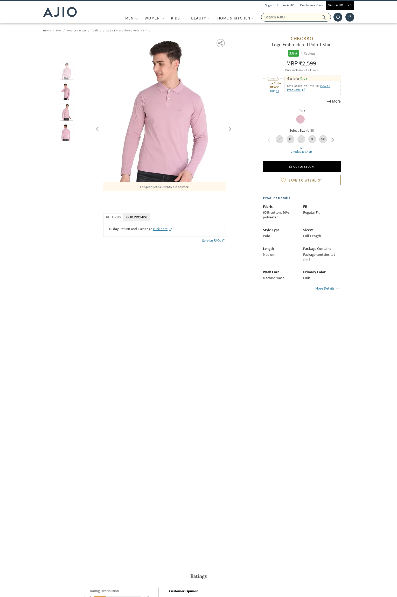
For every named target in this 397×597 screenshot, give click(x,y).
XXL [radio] (323, 139)
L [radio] (301, 139)
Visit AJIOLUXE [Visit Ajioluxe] (340, 5)
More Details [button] (328, 289)
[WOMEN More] (163, 18)
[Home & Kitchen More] (253, 18)
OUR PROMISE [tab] (137, 217)
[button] (221, 43)
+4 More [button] (334, 101)
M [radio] (290, 139)
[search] (326, 17)
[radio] (301, 119)
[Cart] (349, 17)
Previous (97, 128)
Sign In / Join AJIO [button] (280, 5)
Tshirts (96, 30)
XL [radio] (312, 139)
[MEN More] (137, 18)
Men (59, 30)
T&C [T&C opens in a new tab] (275, 91)
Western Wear (76, 30)
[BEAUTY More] (209, 18)
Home (47, 30)
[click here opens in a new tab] (162, 228)
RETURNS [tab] (113, 217)
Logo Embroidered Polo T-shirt (128, 30)
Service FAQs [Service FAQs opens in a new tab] (214, 240)
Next (229, 128)
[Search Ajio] (296, 17)
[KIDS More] (183, 18)
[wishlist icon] (337, 17)
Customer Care (312, 5)
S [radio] (279, 139)
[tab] (67, 72)
